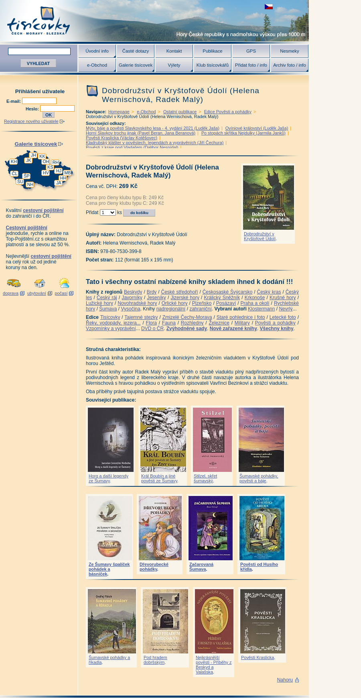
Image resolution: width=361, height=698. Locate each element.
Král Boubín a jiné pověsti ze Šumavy (159, 478)
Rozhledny (192, 323)
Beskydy (133, 292)
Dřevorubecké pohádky (154, 566)
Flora (151, 323)
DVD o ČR (152, 328)
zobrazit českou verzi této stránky (269, 6)
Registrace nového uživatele (31, 121)
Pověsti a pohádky (275, 323)
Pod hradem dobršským (155, 660)
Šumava (108, 309)
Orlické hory (175, 303)
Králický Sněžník (222, 297)
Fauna (169, 323)
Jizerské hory (184, 297)
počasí (61, 293)
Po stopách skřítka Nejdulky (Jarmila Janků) (243, 133)
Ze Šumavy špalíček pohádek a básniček (109, 569)
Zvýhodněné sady (186, 328)
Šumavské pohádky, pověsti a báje (258, 478)
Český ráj (107, 297)
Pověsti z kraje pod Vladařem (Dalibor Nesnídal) (132, 147)
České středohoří (179, 292)
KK (42, 156)
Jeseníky (156, 297)
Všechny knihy (277, 328)
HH (63, 178)
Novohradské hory (137, 303)
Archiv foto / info (289, 65)
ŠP (26, 175)
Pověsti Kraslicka (257, 657)
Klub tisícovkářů (213, 65)
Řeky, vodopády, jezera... (113, 323)
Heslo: (33, 108)
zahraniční (200, 309)
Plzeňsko (202, 303)
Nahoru (285, 680)
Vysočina (130, 309)
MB (67, 172)
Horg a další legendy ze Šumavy (108, 478)
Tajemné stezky (141, 317)
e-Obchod (97, 65)
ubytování (36, 293)
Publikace (212, 51)
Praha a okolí (255, 303)
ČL (15, 173)
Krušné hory (283, 297)
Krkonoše (255, 297)
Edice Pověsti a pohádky (227, 111)
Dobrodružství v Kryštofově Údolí (260, 236)
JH (33, 155)
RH (56, 162)
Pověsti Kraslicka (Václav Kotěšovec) (121, 137)
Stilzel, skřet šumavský (205, 478)
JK (28, 160)
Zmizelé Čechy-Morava (187, 317)
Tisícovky (110, 317)
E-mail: (14, 101)
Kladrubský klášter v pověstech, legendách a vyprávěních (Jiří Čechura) (154, 142)
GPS (251, 51)
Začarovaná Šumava (201, 566)
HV (46, 172)
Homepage (119, 111)
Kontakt (174, 51)
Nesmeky (289, 51)
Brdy (152, 292)
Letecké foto (283, 317)
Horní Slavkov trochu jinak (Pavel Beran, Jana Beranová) (140, 133)
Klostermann (261, 309)
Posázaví (226, 303)
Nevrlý (285, 309)
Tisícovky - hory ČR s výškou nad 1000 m (154, 20)
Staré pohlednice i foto (241, 317)
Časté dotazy (135, 51)
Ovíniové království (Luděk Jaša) (256, 128)
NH (30, 184)
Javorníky (132, 297)
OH (46, 161)
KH (14, 161)
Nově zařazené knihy (233, 328)
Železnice (219, 323)
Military (242, 323)
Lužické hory (99, 303)
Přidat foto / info (251, 65)
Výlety (174, 65)
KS (50, 167)
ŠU (20, 181)
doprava (10, 293)
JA (58, 182)
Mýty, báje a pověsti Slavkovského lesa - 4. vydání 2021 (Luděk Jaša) (152, 128)
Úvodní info (97, 51)
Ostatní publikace (180, 111)
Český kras (269, 292)
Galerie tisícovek (135, 65)
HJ (58, 170)
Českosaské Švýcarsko (228, 292)
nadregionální (171, 309)
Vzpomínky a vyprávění (111, 328)
